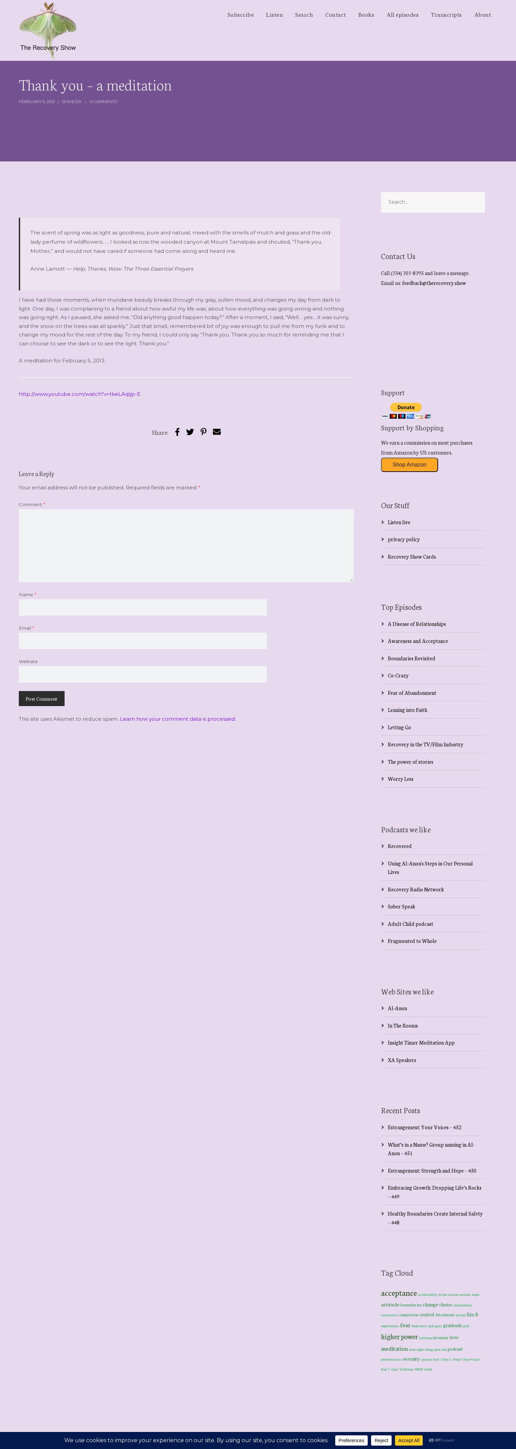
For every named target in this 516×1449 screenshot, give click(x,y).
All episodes (402, 14)
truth (428, 1369)
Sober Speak (401, 906)
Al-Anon (397, 1008)
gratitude (452, 1325)
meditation (394, 1348)
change (430, 1304)
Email (26, 628)
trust (419, 1369)
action (443, 1294)
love (454, 1337)
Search (304, 14)
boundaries (411, 1304)
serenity (411, 1358)
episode (461, 1315)
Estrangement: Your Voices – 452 (424, 1127)
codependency (462, 1305)
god (431, 1325)
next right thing (421, 1349)
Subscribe (241, 14)
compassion (408, 1314)
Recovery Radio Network (416, 889)
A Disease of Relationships (417, 623)
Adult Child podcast (410, 923)
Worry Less (400, 778)
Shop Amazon (410, 465)
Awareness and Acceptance (418, 640)
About (482, 14)
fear (405, 1325)
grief (466, 1325)
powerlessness (391, 1359)
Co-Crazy (398, 675)
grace (438, 1325)
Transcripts (446, 14)
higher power (399, 1336)
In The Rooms (403, 1025)
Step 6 (477, 1359)
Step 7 (385, 1369)
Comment (32, 504)
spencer (72, 101)
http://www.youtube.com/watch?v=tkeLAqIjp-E (79, 394)
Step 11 (447, 1359)
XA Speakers (402, 1059)
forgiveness (419, 1325)
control (426, 1314)
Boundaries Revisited (411, 658)
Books (366, 14)
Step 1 (437, 1359)
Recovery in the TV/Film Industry (425, 744)
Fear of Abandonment (412, 692)
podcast (455, 1349)
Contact (335, 14)
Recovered (400, 845)
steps (394, 1369)
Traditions (406, 1369)
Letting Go (399, 727)
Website (28, 661)
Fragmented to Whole (412, 940)
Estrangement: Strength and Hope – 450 (432, 1170)
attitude (390, 1304)
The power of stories (410, 761)
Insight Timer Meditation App (421, 1042)
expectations (390, 1325)
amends (465, 1294)
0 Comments (103, 101)
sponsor (426, 1359)
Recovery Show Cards (412, 556)
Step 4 (467, 1359)
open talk (440, 1349)
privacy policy (404, 539)
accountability (428, 1294)
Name (27, 594)
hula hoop (425, 1338)
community (389, 1314)
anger (475, 1294)
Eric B (472, 1314)
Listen (274, 14)
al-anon (453, 1294)
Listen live (399, 522)
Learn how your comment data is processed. (178, 719)
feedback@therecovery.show (434, 282)
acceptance (399, 1292)
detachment (444, 1314)
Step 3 (457, 1359)
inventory (441, 1337)
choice (445, 1304)
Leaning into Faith (407, 709)
